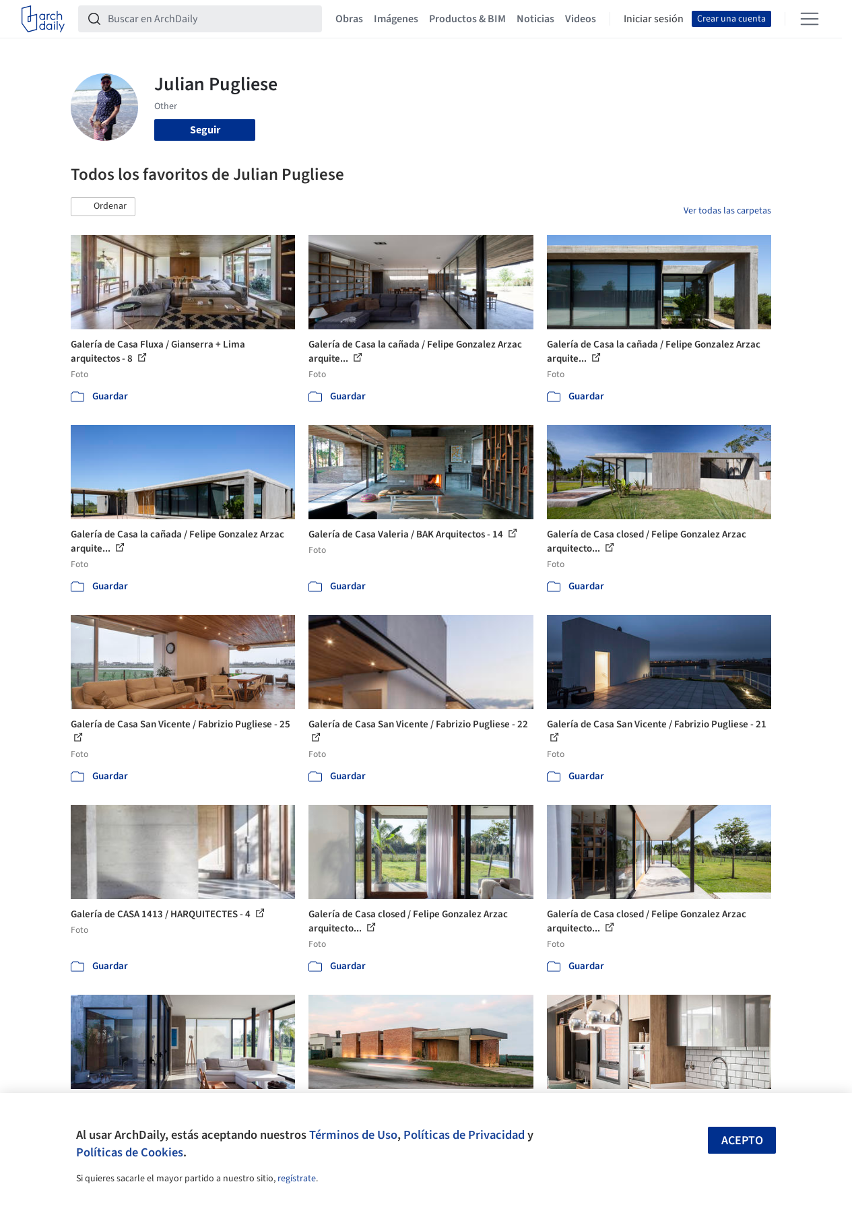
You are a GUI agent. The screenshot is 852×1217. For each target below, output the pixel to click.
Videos (580, 18)
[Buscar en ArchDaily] (211, 19)
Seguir (205, 130)
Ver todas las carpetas (727, 211)
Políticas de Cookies (129, 1152)
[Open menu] (809, 19)
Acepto (742, 1140)
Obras (349, 18)
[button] (103, 206)
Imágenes (396, 18)
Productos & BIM (467, 18)
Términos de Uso (353, 1135)
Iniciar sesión (654, 18)
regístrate (296, 1178)
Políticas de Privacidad (464, 1135)
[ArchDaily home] (43, 18)
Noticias (535, 18)
